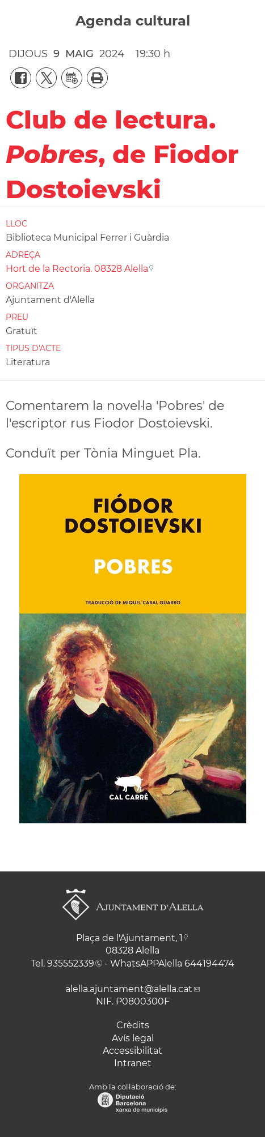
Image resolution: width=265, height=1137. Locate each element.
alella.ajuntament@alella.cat (128, 989)
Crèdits (132, 1025)
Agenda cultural (132, 20)
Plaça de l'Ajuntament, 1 (129, 938)
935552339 (70, 963)
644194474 (209, 963)
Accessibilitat (132, 1050)
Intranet (133, 1063)
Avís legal (133, 1038)
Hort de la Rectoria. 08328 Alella (77, 268)
